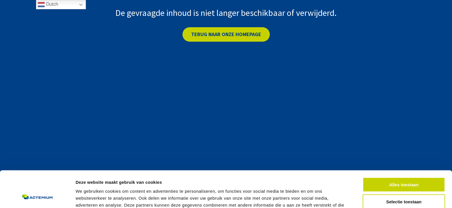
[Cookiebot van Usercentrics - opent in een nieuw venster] (37, 196)
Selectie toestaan (404, 167)
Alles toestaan (404, 150)
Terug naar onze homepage (226, 34)
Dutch (48, 4)
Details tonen (311, 196)
